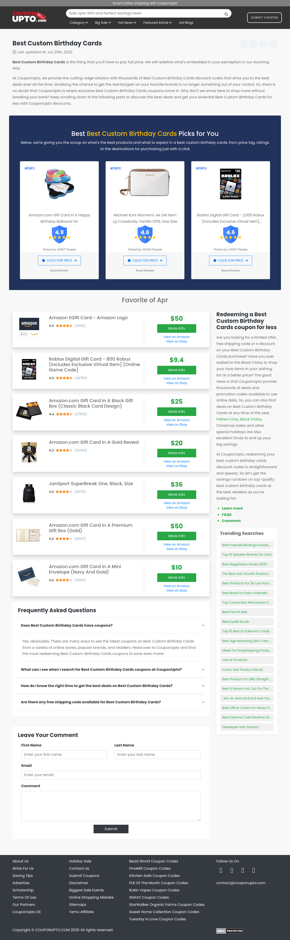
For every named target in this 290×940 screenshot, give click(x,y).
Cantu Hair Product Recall (242, 669)
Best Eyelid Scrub (235, 621)
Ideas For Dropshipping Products (247, 650)
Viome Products (234, 660)
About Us (20, 861)
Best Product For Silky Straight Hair (249, 679)
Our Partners (23, 904)
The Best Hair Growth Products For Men (252, 574)
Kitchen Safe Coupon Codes (154, 875)
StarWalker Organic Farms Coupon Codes (167, 904)
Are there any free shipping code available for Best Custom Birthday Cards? (91, 702)
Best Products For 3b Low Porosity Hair (252, 583)
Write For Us (23, 868)
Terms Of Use (24, 897)
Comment (30, 786)
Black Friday (251, 419)
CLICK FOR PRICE (59, 260)
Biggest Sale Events (86, 890)
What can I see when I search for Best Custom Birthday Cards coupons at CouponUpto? (101, 669)
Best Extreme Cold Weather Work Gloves (253, 717)
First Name (31, 745)
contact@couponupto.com (241, 883)
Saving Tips (22, 875)
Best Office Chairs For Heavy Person (250, 708)
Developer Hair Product (240, 727)
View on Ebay (176, 341)
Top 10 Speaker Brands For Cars (247, 554)
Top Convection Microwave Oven (248, 602)
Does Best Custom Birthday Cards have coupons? (67, 625)
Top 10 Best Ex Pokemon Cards (246, 631)
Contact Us (79, 868)
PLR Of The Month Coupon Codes (158, 883)
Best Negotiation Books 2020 (244, 564)
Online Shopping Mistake (91, 897)
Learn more (232, 508)
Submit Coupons (84, 875)
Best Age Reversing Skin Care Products (252, 641)
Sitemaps (77, 904)
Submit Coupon (264, 18)
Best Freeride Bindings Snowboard (249, 545)
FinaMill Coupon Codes (150, 868)
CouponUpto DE (26, 911)
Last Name (124, 745)
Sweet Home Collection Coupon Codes (164, 911)
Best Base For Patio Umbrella (244, 593)
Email (26, 765)
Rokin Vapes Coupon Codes (154, 890)
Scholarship (23, 890)
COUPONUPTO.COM (52, 930)
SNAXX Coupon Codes (149, 897)
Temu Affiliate (81, 911)
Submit (111, 828)
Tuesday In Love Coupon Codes (157, 919)
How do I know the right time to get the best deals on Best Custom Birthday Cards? (97, 685)
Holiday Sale (80, 861)
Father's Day (227, 419)
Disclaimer (78, 883)
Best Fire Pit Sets (234, 612)
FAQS (227, 514)
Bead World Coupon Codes (153, 861)
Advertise (20, 883)
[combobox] (149, 13)
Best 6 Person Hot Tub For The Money (251, 688)
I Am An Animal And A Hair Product (249, 698)
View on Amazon (177, 337)
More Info (176, 328)
